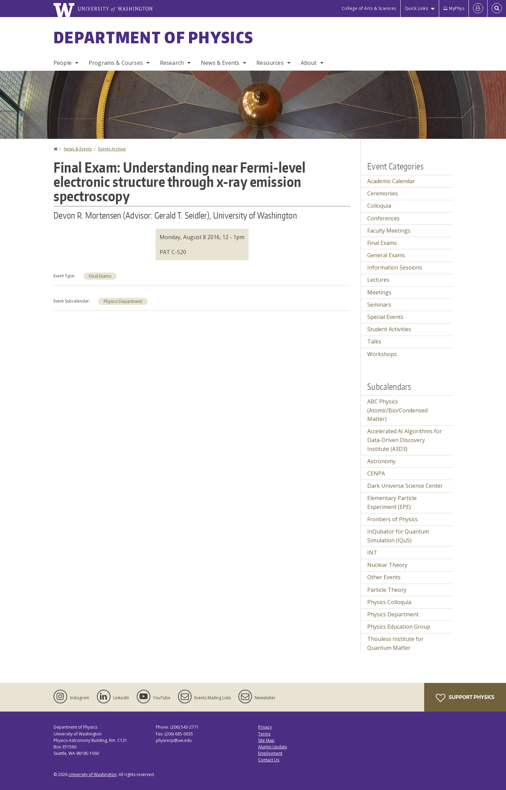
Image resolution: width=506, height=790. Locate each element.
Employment (270, 753)
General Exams (386, 255)
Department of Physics (153, 37)
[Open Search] (497, 8)
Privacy (265, 727)
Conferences (383, 218)
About (309, 63)
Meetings (379, 292)
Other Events (384, 577)
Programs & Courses (116, 63)
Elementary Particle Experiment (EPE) (392, 502)
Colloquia (379, 205)
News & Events (220, 63)
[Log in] (478, 8)
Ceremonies (382, 193)
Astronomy (381, 461)
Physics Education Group (398, 626)
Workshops (382, 354)
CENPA (376, 473)
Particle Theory (386, 590)
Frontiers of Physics (392, 519)
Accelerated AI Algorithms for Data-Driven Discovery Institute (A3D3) (404, 439)
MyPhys (453, 8)
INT (372, 552)
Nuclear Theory (387, 565)
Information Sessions (394, 267)
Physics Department (123, 301)
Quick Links (416, 8)
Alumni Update (272, 747)
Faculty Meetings (389, 230)
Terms (264, 734)
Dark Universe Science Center (405, 485)
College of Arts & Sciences (369, 8)
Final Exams (100, 276)
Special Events (385, 317)
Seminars (379, 304)
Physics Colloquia (389, 602)
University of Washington (93, 774)
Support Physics (465, 698)
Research (172, 63)
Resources (269, 63)
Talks (374, 341)
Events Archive (112, 149)
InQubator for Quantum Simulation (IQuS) (398, 536)
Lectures (378, 279)
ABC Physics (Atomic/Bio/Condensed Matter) (397, 410)
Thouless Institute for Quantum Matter (395, 643)
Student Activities (389, 329)
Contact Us (268, 760)
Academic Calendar (391, 181)
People (63, 63)
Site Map (266, 740)
